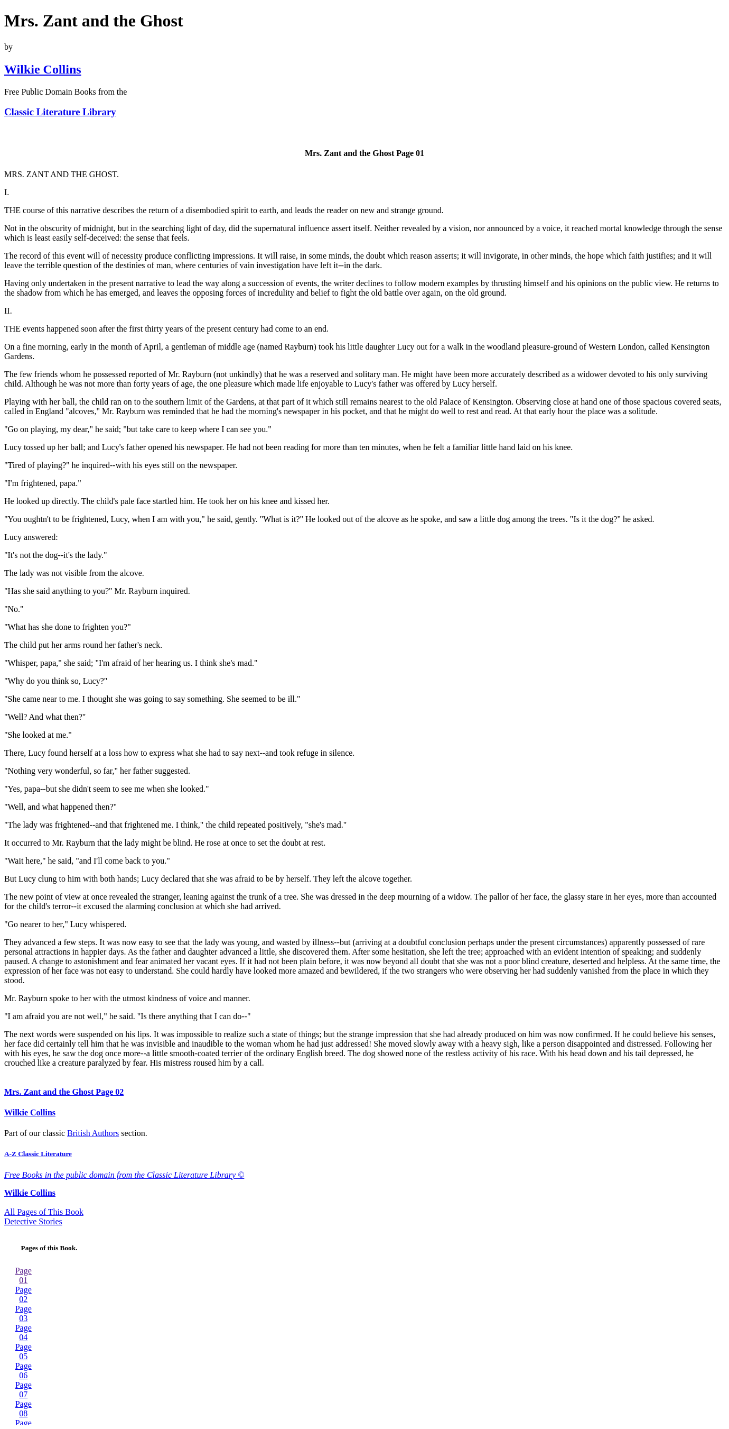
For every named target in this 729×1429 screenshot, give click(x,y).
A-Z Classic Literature (38, 1154)
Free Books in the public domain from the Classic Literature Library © (124, 1174)
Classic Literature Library (60, 111)
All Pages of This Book (43, 1211)
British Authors (93, 1133)
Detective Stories (33, 1221)
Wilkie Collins (42, 69)
